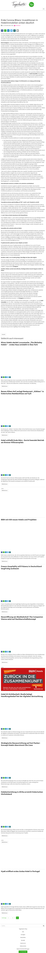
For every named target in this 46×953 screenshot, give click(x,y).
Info (23, 931)
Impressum (23, 943)
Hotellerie (17, 25)
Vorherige (4, 918)
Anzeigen (23, 934)
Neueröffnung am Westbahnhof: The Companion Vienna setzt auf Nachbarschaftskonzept (22, 618)
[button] (2, 30)
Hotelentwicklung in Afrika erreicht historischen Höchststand (22, 793)
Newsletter (23, 951)
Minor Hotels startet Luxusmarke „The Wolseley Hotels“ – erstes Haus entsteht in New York (21, 343)
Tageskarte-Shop (23, 929)
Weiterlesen (4, 386)
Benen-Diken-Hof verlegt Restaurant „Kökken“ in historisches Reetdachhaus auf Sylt (22, 392)
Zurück (3, 334)
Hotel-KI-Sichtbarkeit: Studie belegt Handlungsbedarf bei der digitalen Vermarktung (22, 695)
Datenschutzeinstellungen (23, 949)
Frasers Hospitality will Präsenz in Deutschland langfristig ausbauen (21, 567)
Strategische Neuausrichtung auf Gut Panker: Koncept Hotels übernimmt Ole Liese (20, 744)
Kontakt (23, 940)
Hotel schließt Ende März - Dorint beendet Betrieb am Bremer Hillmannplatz (22, 441)
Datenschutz (23, 946)
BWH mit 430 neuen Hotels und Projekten (19, 519)
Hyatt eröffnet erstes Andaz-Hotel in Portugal (20, 871)
